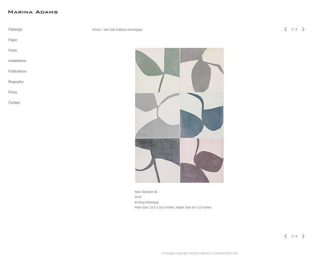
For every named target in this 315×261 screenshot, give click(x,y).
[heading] (25, 11)
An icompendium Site (223, 253)
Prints (12, 50)
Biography (16, 82)
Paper (13, 40)
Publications (17, 71)
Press (12, 92)
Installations (17, 61)
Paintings (15, 29)
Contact (14, 103)
